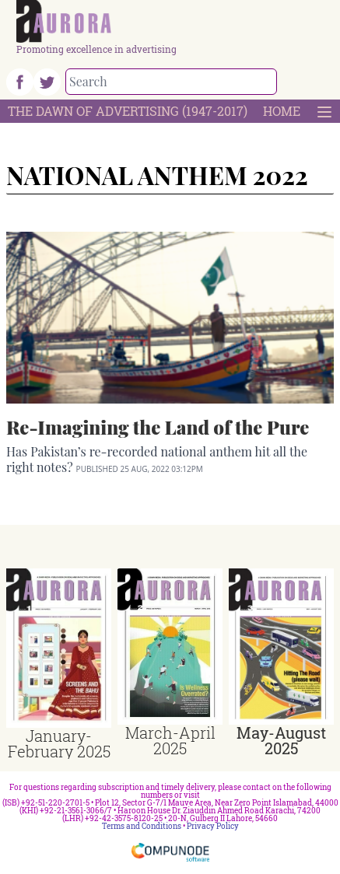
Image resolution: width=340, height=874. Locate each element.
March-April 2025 (170, 740)
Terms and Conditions (141, 826)
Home (281, 111)
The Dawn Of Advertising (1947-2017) (127, 111)
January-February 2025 (59, 743)
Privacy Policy (213, 826)
